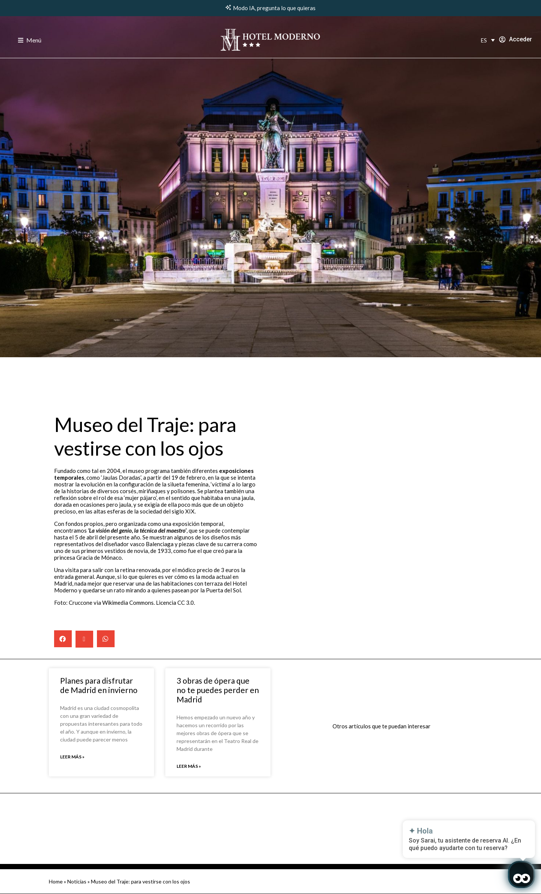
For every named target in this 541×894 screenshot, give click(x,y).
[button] (63, 638)
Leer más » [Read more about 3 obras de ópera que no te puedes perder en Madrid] (189, 766)
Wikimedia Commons (128, 602)
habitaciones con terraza (192, 583)
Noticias (76, 881)
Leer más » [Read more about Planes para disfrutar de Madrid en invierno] (72, 757)
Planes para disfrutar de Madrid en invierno (99, 685)
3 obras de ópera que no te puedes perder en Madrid (218, 690)
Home (56, 881)
